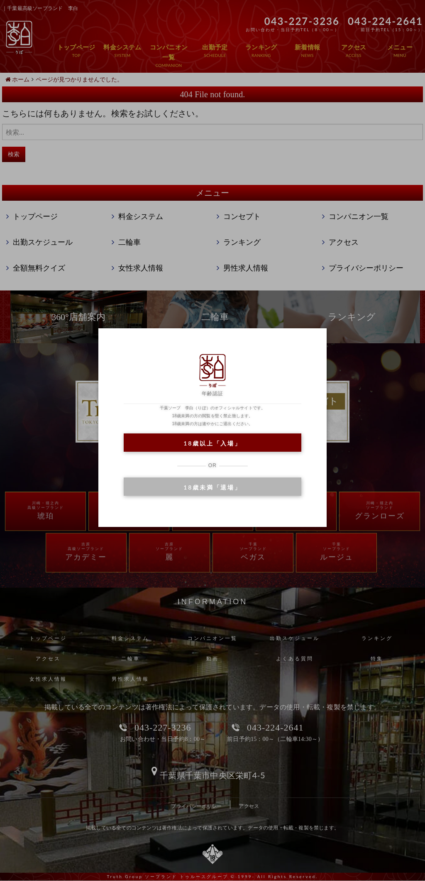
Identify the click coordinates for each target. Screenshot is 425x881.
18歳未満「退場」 (212, 487)
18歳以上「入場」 (212, 443)
